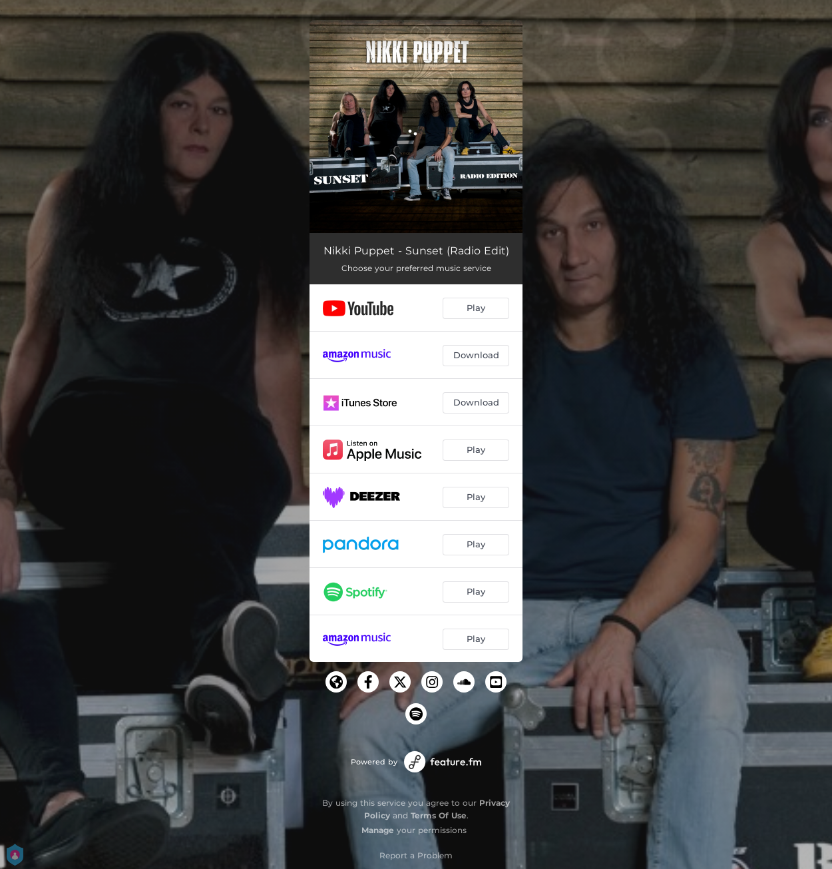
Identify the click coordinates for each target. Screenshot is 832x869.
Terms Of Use (439, 815)
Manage (377, 830)
